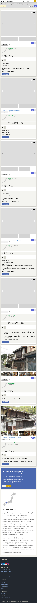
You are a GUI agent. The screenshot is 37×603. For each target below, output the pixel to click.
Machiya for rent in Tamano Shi (9, 172)
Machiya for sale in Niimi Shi (8, 310)
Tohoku (7, 581)
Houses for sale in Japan (6, 569)
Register (9, 486)
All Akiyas (3, 593)
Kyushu (6, 586)
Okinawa (3, 588)
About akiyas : (5, 561)
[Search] (35, 6)
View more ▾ (5, 74)
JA (34, 43)
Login (3, 486)
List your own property (6, 576)
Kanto (2, 582)
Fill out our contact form (6, 597)
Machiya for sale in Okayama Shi (9, 110)
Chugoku (6, 584)
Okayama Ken (18, 43)
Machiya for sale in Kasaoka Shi (9, 377)
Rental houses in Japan (6, 571)
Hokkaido (3, 581)
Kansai (2, 584)
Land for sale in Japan (5, 573)
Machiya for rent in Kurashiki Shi (9, 43)
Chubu (5, 582)
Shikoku (2, 586)
